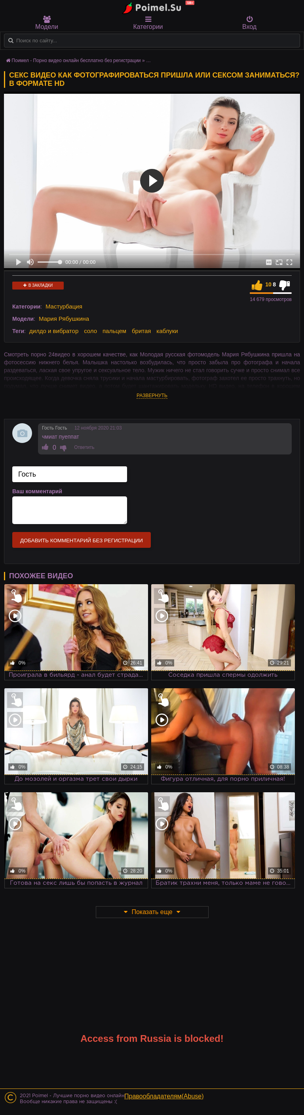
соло (90, 330)
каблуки (167, 330)
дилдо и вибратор (53, 330)
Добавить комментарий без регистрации (81, 540)
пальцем (114, 330)
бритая (141, 330)
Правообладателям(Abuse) (164, 1096)
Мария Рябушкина (64, 318)
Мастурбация (64, 306)
